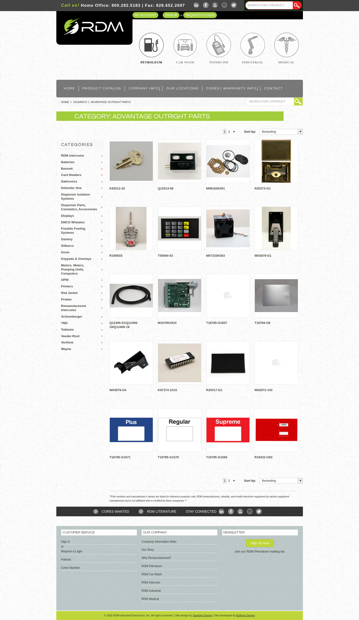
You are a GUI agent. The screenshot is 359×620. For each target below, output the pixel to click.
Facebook (206, 5)
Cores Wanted (115, 511)
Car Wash (185, 62)
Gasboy (67, 239)
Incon (65, 252)
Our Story (148, 549)
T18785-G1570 (168, 457)
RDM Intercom (151, 582)
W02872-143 (263, 390)
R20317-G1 (214, 390)
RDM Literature (161, 511)
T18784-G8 (263, 323)
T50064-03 (165, 255)
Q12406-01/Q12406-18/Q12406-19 (124, 325)
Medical (286, 62)
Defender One (71, 188)
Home (65, 102)
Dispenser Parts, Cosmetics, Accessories (79, 207)
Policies (66, 559)
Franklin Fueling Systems (73, 230)
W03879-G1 (263, 255)
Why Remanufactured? (156, 558)
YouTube (215, 5)
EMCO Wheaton (73, 222)
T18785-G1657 (216, 323)
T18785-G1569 (216, 457)
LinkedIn (196, 5)
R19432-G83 (263, 457)
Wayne (66, 349)
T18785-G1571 (120, 457)
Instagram (224, 5)
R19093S (116, 255)
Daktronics (69, 181)
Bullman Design (245, 615)
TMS (64, 323)
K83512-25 (117, 188)
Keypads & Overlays (76, 259)
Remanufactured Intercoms (73, 308)
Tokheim (67, 329)
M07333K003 (215, 255)
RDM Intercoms (72, 155)
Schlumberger (71, 316)
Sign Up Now (260, 543)
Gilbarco (80, 102)
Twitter (234, 5)
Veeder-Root (70, 336)
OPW (65, 280)
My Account (145, 15)
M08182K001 (215, 188)
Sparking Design (202, 615)
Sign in (171, 15)
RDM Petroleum (152, 566)
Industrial (252, 62)
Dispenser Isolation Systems (75, 196)
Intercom (218, 62)
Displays (67, 216)
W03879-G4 (118, 390)
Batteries (68, 162)
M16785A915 (167, 323)
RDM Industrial (151, 590)
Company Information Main (159, 541)
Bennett (67, 168)
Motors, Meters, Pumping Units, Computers (72, 269)
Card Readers (71, 175)
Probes (66, 299)
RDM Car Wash (152, 574)
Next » (234, 132)
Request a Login (200, 15)
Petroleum (151, 62)
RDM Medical (150, 599)
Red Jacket (69, 293)
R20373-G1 (263, 188)
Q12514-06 (166, 188)
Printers (67, 286)
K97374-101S (167, 390)
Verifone (67, 342)
